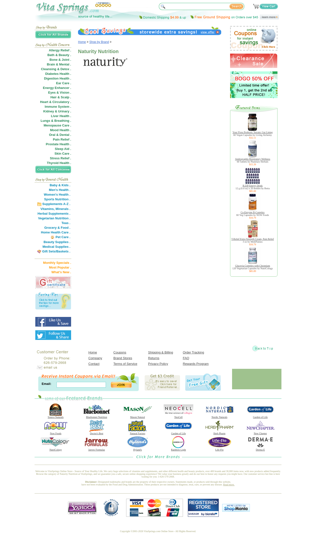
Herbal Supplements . (54, 213)
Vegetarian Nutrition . (54, 218)
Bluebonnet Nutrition (96, 416)
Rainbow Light (178, 448)
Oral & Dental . (60, 135)
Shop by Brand (99, 42)
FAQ (186, 358)
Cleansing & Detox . (56, 69)
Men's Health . (59, 190)
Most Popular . (60, 267)
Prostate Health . (58, 144)
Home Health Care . (55, 232)
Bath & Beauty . (59, 55)
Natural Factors (137, 432)
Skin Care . (63, 153)
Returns (153, 358)
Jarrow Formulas (96, 448)
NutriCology (55, 448)
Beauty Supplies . (57, 242)
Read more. (229, 484)
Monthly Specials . (57, 263)
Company (95, 358)
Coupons (119, 352)
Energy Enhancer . (57, 88)
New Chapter (260, 432)
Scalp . (66, 97)
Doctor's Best (96, 432)
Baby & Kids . (60, 185)
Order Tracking (193, 352)
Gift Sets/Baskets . (56, 251)
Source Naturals (55, 416)
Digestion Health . (57, 78)
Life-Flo (219, 448)
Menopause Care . (57, 125)
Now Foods (55, 432)
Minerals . (63, 209)
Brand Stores (122, 358)
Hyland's (137, 448)
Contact (93, 364)
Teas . (65, 223)
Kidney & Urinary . (57, 111)
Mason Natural (137, 416)
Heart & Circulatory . (55, 102)
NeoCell (178, 416)
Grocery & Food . (57, 227)
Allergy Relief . (60, 50)
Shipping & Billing (160, 352)
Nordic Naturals (219, 416)
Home (82, 42)
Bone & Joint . (60, 60)
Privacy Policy (158, 364)
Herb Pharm (219, 432)
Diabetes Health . (58, 74)
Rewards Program (196, 364)
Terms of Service (125, 364)
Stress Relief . (60, 158)
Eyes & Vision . (59, 92)
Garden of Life (260, 416)
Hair (53, 97)
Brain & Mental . (59, 64)
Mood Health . (60, 130)
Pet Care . (63, 237)
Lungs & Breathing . (56, 121)
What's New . (61, 272)
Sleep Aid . (63, 149)
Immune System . (58, 106)
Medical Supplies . (56, 247)
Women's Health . (57, 194)
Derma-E (260, 448)
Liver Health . (61, 116)
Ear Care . (63, 83)
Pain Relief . (62, 139)
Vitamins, (47, 209)
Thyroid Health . (59, 163)
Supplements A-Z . (56, 204)
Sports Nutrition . (57, 199)
